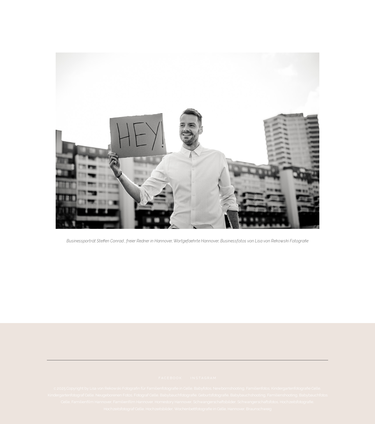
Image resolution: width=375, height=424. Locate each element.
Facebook (170, 378)
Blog (126, 12)
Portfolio (150, 12)
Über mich (181, 12)
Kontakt (220, 12)
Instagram (203, 378)
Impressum (247, 12)
